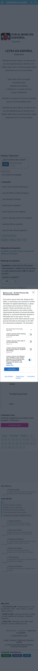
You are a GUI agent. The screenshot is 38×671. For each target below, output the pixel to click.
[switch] (30, 334)
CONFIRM (11, 369)
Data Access (20, 376)
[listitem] (19, 329)
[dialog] (19, 335)
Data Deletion (9, 376)
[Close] (34, 293)
